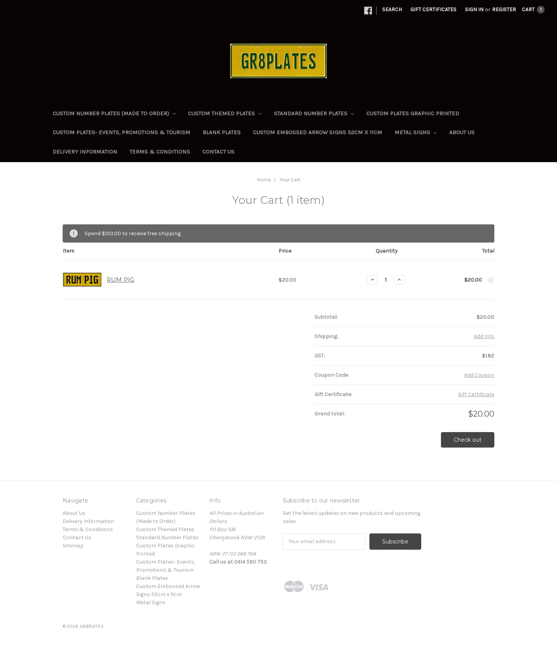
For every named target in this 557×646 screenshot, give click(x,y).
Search (392, 9)
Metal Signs (416, 132)
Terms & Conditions (160, 151)
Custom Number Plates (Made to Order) (114, 113)
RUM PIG (121, 279)
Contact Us (218, 151)
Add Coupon (479, 375)
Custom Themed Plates (224, 113)
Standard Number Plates (314, 113)
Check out (468, 439)
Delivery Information (85, 151)
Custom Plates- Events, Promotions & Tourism (121, 132)
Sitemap (73, 545)
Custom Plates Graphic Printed (412, 113)
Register (504, 9)
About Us (462, 132)
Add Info (484, 336)
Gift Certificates (433, 9)
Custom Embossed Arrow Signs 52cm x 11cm (317, 132)
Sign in (474, 9)
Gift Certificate (476, 394)
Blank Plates (222, 132)
